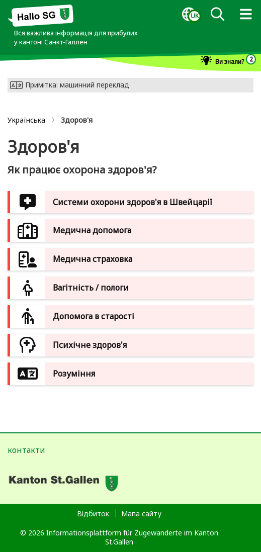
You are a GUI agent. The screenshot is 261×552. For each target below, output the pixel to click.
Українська (26, 120)
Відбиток (93, 513)
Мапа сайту (141, 513)
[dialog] (188, 14)
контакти (26, 449)
